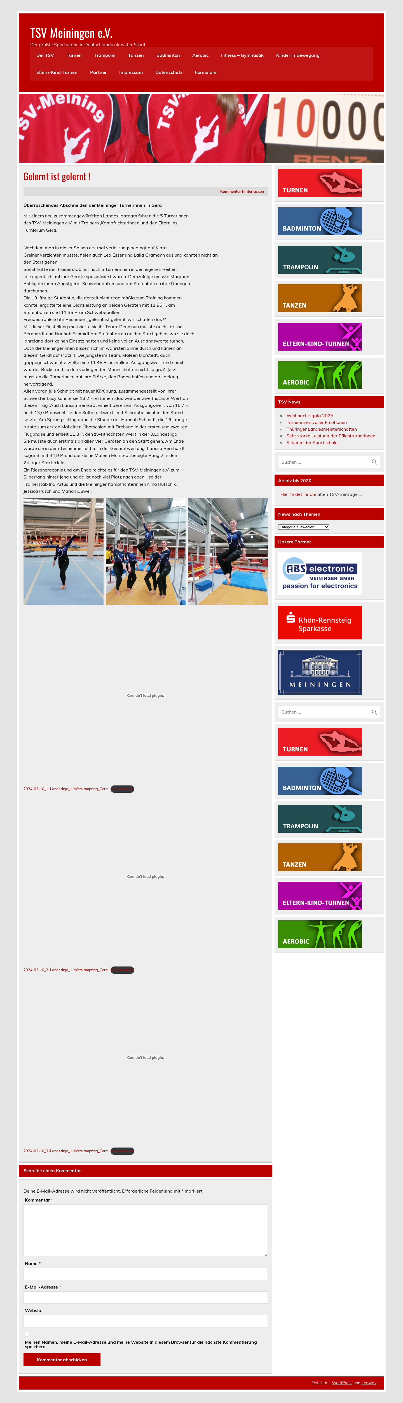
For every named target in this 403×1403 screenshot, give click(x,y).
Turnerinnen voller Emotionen (317, 422)
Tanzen (136, 55)
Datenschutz (168, 72)
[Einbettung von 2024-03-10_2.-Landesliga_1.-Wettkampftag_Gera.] (146, 877)
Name (33, 1263)
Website (34, 1310)
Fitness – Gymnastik (242, 55)
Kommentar (39, 1200)
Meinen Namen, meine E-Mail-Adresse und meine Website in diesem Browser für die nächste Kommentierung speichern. (141, 1344)
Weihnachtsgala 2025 (310, 415)
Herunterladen (122, 789)
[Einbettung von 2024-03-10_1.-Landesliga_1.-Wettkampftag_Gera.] (146, 696)
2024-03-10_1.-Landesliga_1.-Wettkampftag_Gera (66, 789)
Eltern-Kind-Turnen (57, 72)
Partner (98, 72)
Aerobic (200, 55)
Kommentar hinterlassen (242, 191)
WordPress (342, 1382)
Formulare (206, 72)
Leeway (369, 1382)
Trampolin (105, 55)
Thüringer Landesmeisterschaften (322, 429)
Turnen (74, 55)
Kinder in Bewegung (298, 55)
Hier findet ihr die (298, 494)
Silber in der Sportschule (312, 442)
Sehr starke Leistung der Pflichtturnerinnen (331, 435)
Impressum (131, 72)
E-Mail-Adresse (43, 1287)
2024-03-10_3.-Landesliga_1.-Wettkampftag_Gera (66, 1151)
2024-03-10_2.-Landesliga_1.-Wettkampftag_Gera (66, 970)
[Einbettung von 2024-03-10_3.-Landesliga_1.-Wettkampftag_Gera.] (146, 1058)
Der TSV (45, 55)
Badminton (168, 55)
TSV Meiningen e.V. (71, 32)
